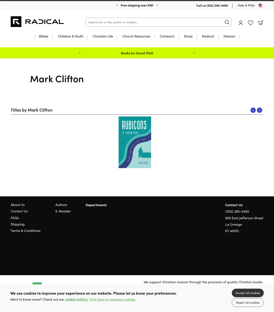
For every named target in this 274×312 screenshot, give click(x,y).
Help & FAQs (246, 5)
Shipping (18, 224)
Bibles (43, 36)
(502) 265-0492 (217, 5)
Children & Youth (70, 36)
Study (188, 36)
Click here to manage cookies (112, 299)
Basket (260, 22)
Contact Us (19, 211)
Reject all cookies (248, 302)
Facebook (254, 251)
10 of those (37, 21)
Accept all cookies (247, 293)
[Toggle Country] (260, 5)
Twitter (245, 251)
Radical (208, 36)
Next (259, 110)
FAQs (15, 217)
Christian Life (103, 36)
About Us (18, 204)
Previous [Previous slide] (79, 53)
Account (241, 23)
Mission (229, 36)
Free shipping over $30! (137, 5)
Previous (253, 110)
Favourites (250, 23)
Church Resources (136, 36)
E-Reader (63, 211)
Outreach (167, 36)
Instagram (261, 251)
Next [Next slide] (194, 53)
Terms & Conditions (25, 230)
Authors (61, 204)
